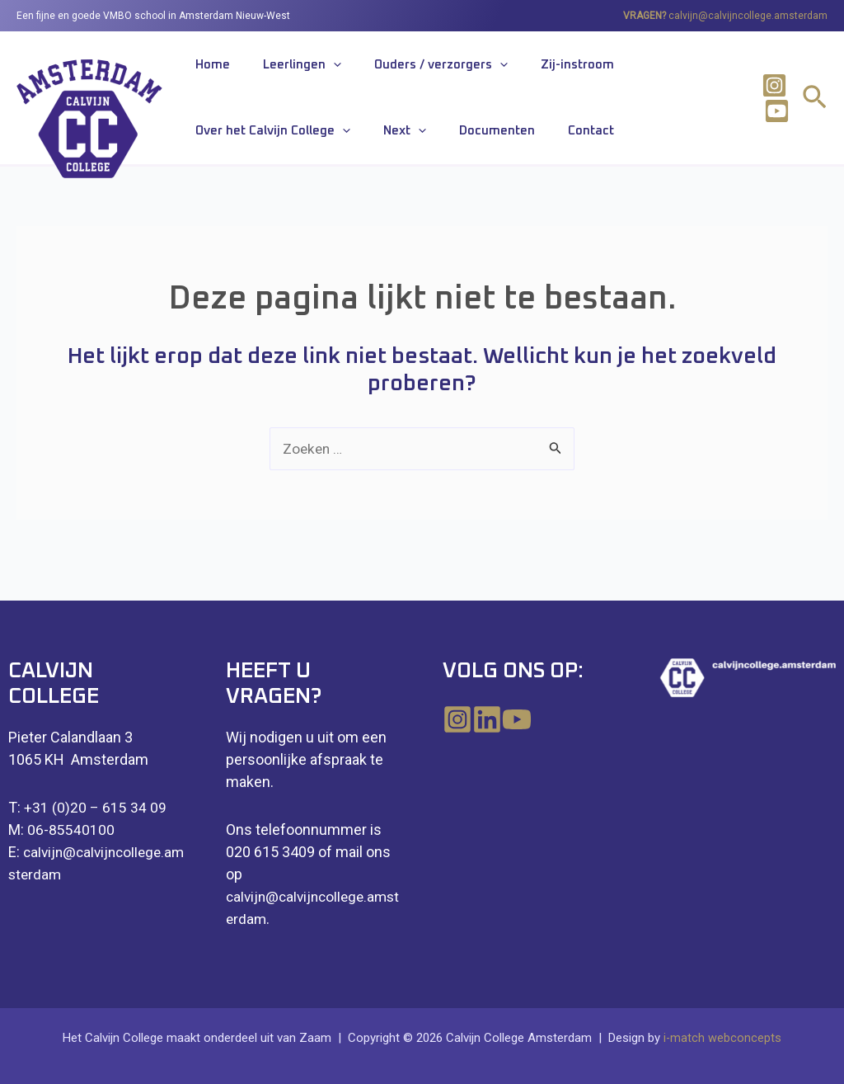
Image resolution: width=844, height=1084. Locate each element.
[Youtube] (771, 117)
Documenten (284, 140)
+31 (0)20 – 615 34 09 (95, 807)
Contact (362, 140)
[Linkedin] (500, 719)
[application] (308, 69)
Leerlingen (277, 69)
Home (204, 69)
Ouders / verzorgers (400, 69)
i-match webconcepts (722, 1037)
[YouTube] (543, 719)
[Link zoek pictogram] (815, 106)
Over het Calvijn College (650, 69)
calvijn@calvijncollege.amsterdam (748, 15)
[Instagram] (769, 91)
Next (208, 141)
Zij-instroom (519, 69)
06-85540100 (71, 829)
